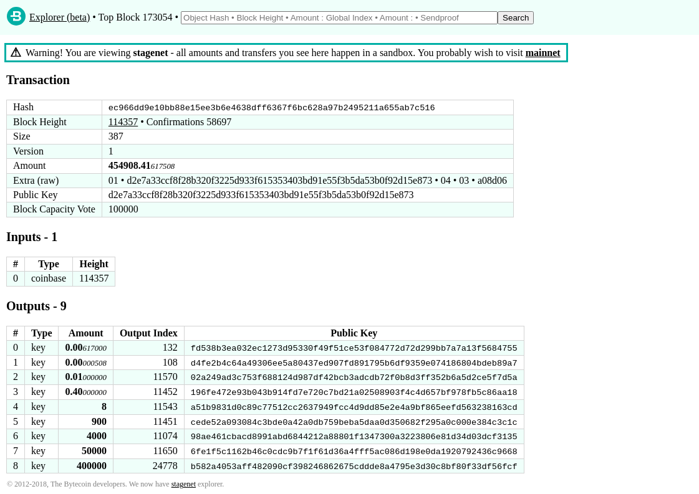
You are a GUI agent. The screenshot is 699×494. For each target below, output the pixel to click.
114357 (123, 121)
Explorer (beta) (59, 17)
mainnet (543, 52)
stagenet (183, 482)
